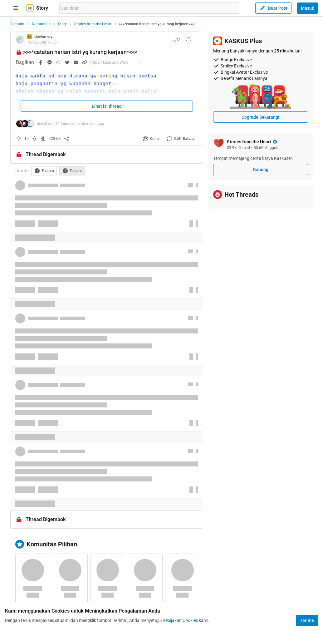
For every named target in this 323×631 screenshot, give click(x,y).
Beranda (17, 24)
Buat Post (273, 8)
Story (62, 24)
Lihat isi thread (107, 106)
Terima (307, 620)
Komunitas (41, 24)
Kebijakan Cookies (180, 620)
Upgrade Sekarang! (260, 117)
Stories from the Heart (92, 24)
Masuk (307, 8)
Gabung (260, 169)
